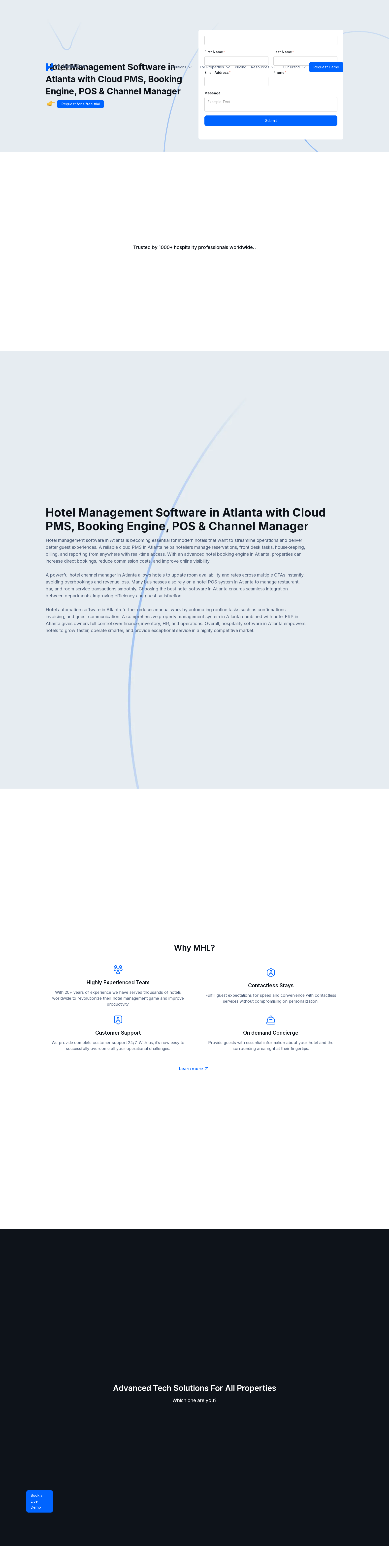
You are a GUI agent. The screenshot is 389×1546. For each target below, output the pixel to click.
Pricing (240, 67)
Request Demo (326, 67)
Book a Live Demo (36, 1501)
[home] (65, 67)
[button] (182, 67)
